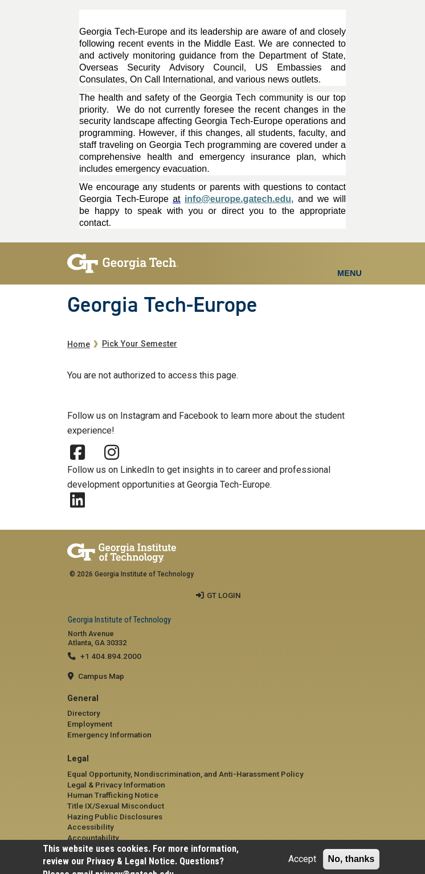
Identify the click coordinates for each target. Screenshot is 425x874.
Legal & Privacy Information (116, 784)
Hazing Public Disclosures (114, 816)
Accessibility (90, 826)
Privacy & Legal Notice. (132, 861)
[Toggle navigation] (349, 259)
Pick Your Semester (139, 344)
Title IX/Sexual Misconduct (115, 805)
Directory (83, 713)
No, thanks (351, 859)
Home (78, 344)
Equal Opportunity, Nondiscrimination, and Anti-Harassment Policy (185, 773)
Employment (89, 723)
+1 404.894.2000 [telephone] (110, 656)
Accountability (93, 837)
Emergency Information (109, 734)
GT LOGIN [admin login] (224, 595)
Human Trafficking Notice (112, 794)
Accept (302, 859)
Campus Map (101, 676)
